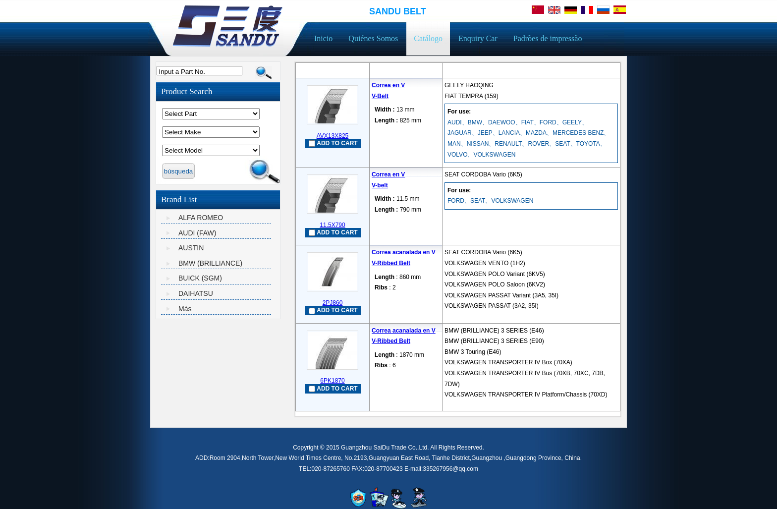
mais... (453, 316)
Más (184, 309)
